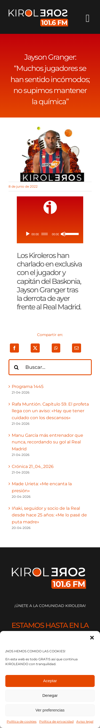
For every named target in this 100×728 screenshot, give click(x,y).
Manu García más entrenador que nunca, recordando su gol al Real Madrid (47, 442)
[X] (35, 348)
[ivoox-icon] (50, 202)
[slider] (44, 234)
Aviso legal (84, 721)
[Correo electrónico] (76, 348)
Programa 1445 (27, 386)
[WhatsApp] (56, 348)
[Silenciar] (63, 234)
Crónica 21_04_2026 (33, 466)
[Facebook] (14, 348)
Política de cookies (22, 721)
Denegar (50, 695)
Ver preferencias (50, 710)
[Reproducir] (27, 234)
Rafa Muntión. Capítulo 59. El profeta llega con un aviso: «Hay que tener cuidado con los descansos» (50, 411)
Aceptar (50, 680)
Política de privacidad (56, 721)
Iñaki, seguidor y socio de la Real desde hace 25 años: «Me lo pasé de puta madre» (49, 515)
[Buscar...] (50, 367)
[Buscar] (17, 367)
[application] (50, 234)
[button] (92, 637)
